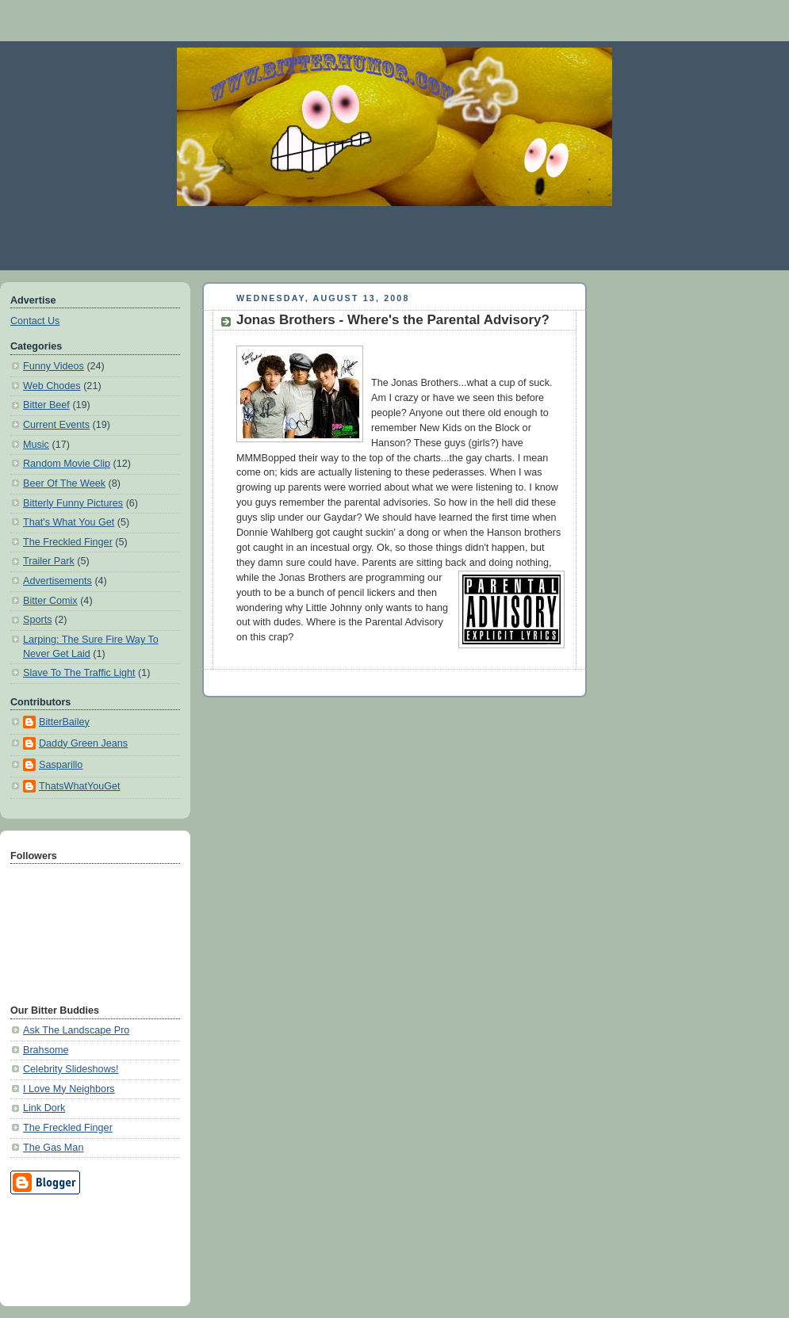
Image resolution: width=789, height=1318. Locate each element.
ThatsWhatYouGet (80, 786)
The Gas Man (53, 1147)
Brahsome (45, 1050)
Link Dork (44, 1108)
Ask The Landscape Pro (76, 1030)
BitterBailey (64, 722)
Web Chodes (52, 386)
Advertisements (57, 580)
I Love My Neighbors (69, 1089)
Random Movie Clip (66, 463)
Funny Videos (53, 366)
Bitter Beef (46, 405)
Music (36, 444)
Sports (37, 619)
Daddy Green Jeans (83, 743)
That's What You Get (68, 522)
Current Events (56, 424)
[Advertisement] (81, 1247)
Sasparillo (60, 764)
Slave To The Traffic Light (79, 672)
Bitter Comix (50, 600)
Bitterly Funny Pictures (73, 503)
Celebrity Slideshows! (71, 1069)
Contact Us (34, 321)
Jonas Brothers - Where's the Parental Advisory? (393, 319)
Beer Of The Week (64, 483)
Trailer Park (49, 561)
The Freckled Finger (68, 542)
